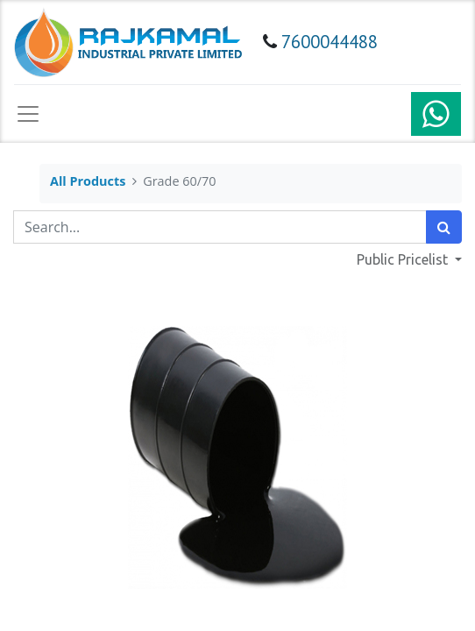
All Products (87, 181)
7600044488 (329, 41)
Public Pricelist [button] (404, 259)
